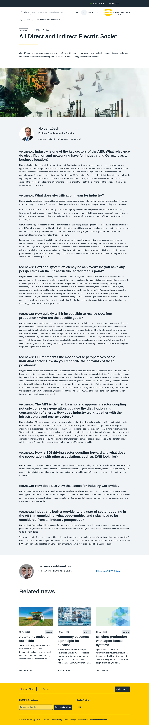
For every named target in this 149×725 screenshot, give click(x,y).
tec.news (23, 30)
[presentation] (113, 3)
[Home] (21, 20)
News (28, 20)
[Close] (127, 3)
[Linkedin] (79, 706)
